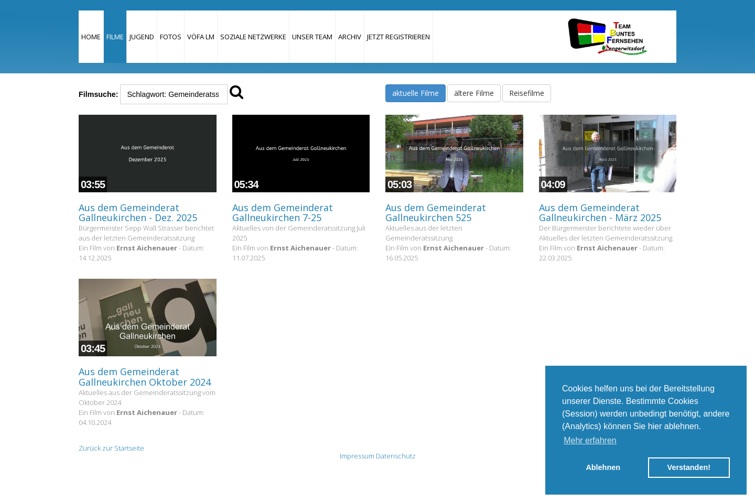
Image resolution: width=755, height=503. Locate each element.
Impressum (357, 456)
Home (91, 36)
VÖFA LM (200, 36)
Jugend (142, 36)
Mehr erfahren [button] (590, 440)
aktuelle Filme (415, 93)
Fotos (170, 36)
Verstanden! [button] (688, 467)
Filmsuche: (98, 94)
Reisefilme (526, 93)
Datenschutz (396, 456)
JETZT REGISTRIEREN (398, 36)
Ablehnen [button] (603, 467)
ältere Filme (474, 93)
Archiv (349, 36)
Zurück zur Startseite (111, 448)
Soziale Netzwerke (253, 36)
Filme (115, 36)
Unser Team (312, 36)
